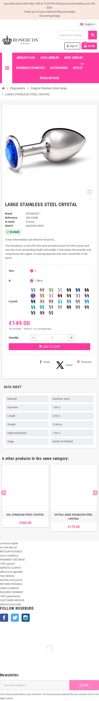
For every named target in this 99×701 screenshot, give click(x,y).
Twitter (15, 618)
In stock (9, 221)
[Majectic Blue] (33, 296)
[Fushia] (42, 313)
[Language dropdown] (87, 24)
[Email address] (34, 685)
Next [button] (95, 492)
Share (45, 362)
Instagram (26, 618)
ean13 (9, 225)
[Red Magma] (60, 296)
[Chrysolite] (51, 290)
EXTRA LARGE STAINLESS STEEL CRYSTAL (74, 516)
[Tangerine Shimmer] (78, 301)
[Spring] (78, 296)
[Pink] (51, 296)
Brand (8, 213)
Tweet (63, 365)
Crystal (13, 301)
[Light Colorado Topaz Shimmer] (69, 301)
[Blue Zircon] (33, 301)
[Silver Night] (33, 313)
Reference (11, 217)
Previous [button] (3, 492)
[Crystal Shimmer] (60, 307)
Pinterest (84, 362)
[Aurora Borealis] (42, 290)
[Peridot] (33, 307)
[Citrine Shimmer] (51, 301)
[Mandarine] (42, 296)
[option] (25, 498)
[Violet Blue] (69, 307)
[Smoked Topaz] (69, 296)
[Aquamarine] (33, 290)
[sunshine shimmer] (42, 301)
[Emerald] (69, 290)
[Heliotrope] (78, 290)
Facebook (4, 618)
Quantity (13, 337)
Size (11, 270)
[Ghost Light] (86, 307)
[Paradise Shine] (78, 307)
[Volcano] (86, 296)
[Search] (77, 35)
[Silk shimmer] (51, 307)
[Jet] (86, 290)
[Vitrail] (51, 313)
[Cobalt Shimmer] (42, 307)
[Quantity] (52, 337)
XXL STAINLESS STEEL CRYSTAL (25, 514)
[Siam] (60, 301)
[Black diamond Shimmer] (86, 301)
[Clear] (60, 290)
